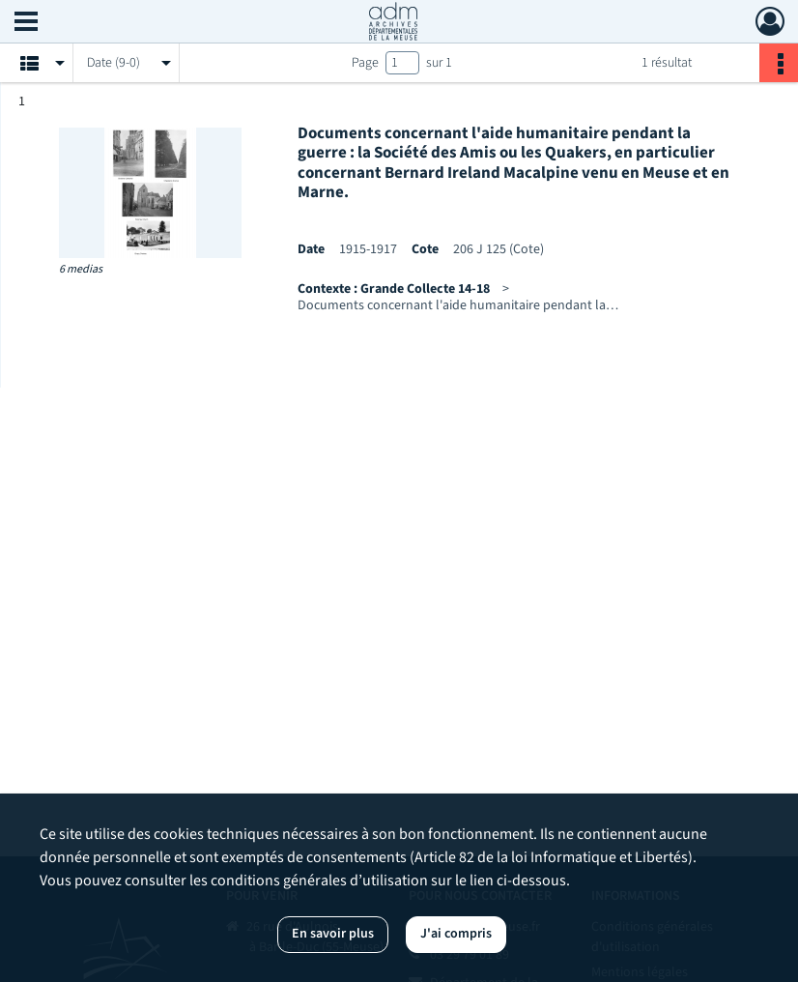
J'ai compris (456, 933)
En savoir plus (333, 933)
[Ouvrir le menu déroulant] (26, 23)
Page (365, 62)
